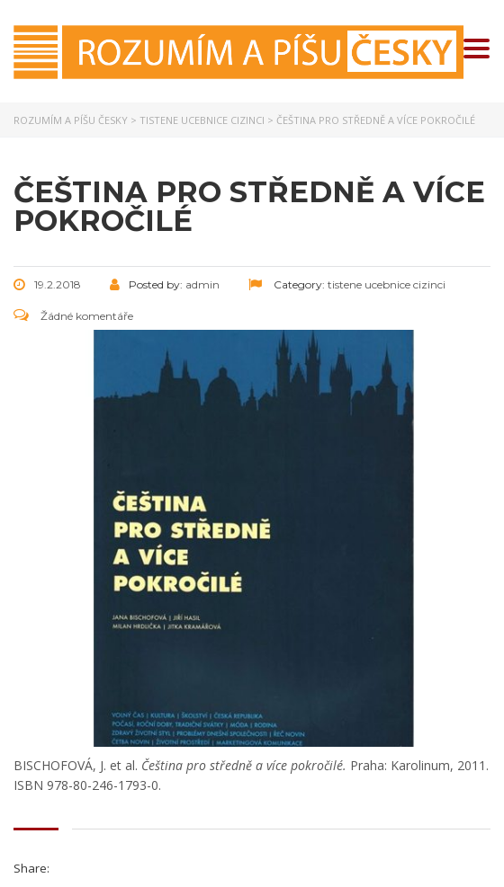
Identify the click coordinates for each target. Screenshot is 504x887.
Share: (32, 868)
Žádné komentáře (73, 316)
